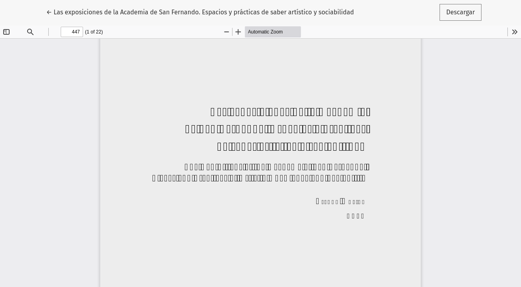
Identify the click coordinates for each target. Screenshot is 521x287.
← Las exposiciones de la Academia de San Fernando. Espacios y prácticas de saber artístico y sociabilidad (200, 11)
